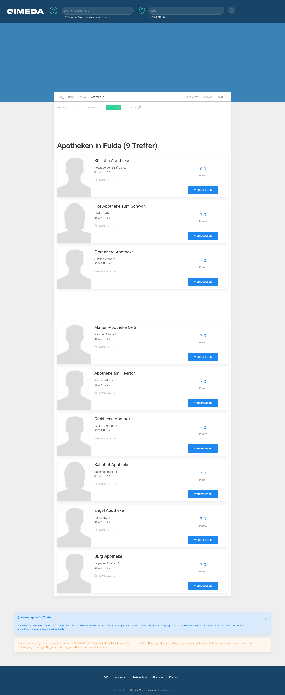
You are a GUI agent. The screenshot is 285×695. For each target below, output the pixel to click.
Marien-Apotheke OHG (115, 327)
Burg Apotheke (108, 556)
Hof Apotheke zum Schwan (120, 206)
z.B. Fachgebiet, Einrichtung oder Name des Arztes (85, 17)
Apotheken (113, 108)
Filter (135, 108)
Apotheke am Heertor (114, 373)
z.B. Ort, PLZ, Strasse (159, 17)
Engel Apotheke (109, 510)
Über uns (158, 677)
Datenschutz (140, 677)
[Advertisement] (142, 60)
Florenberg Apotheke (114, 252)
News (71, 97)
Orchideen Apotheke (113, 418)
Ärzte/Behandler (67, 108)
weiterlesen (203, 190)
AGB (105, 677)
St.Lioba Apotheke (111, 160)
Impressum (120, 677)
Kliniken (92, 108)
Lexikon (82, 97)
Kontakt (207, 97)
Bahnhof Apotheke (111, 464)
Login (220, 97)
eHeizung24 (135, 690)
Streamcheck (152, 690)
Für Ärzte (193, 97)
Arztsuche (97, 97)
